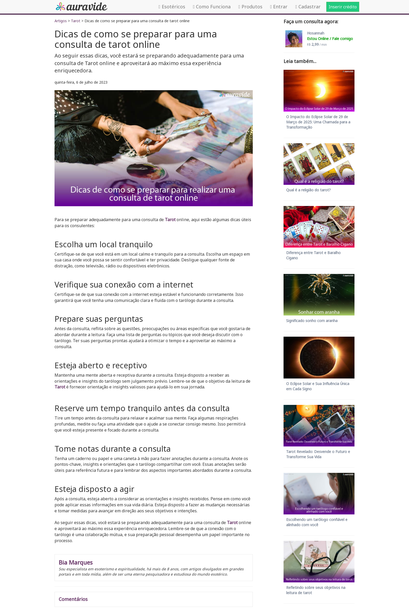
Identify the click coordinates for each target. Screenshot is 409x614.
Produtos (250, 6)
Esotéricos (172, 6)
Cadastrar (308, 6)
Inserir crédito (343, 7)
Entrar (279, 6)
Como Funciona (212, 6)
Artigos (61, 20)
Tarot (75, 20)
